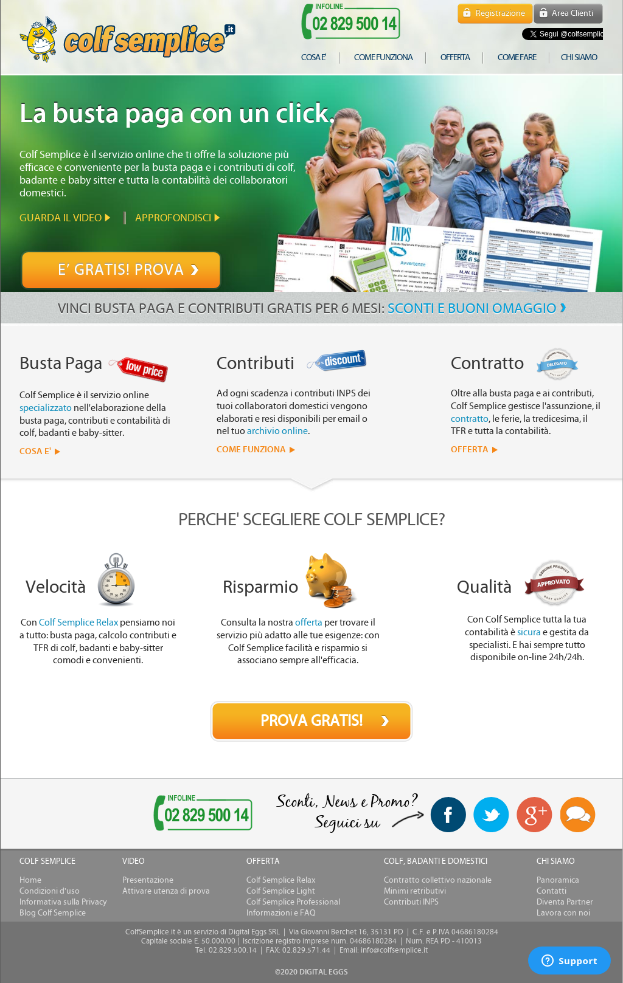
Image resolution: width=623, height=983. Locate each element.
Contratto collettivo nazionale (438, 880)
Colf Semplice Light (280, 891)
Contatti (551, 891)
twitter (491, 814)
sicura (529, 632)
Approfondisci (173, 218)
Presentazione (147, 880)
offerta (455, 57)
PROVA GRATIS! (311, 721)
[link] (67, 814)
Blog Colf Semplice (52, 913)
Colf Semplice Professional (293, 902)
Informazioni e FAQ (281, 913)
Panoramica (558, 880)
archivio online (277, 431)
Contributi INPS (411, 902)
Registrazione (500, 13)
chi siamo (579, 57)
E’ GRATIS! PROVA (121, 270)
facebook (448, 814)
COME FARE (517, 57)
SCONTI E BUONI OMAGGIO (472, 308)
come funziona (383, 57)
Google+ (535, 815)
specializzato (45, 407)
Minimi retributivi (415, 891)
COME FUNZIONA (251, 449)
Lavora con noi (563, 913)
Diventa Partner (565, 902)
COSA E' (35, 451)
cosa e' (313, 57)
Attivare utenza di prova (166, 891)
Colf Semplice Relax (78, 622)
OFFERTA (470, 449)
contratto (470, 418)
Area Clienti (572, 13)
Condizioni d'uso (49, 891)
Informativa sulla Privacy (63, 902)
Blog (578, 815)
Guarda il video (60, 218)
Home (30, 880)
